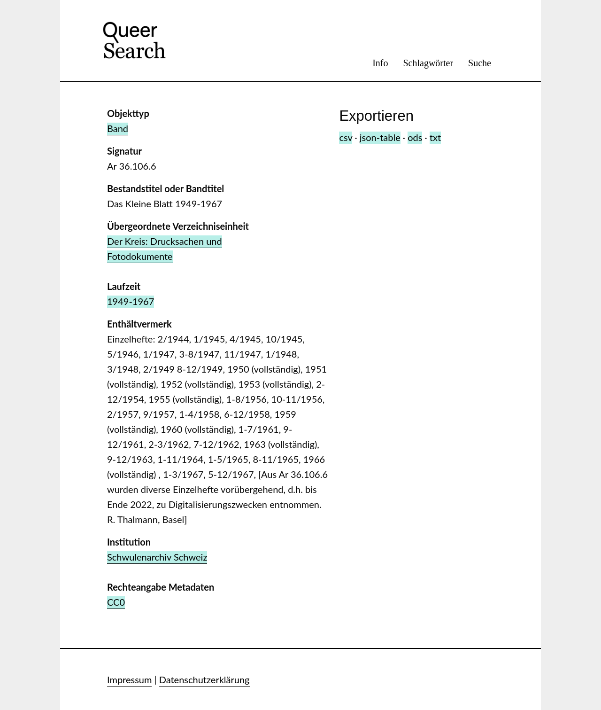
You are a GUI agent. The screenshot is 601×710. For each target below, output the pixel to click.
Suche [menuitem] (479, 63)
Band (117, 128)
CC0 (116, 602)
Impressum (129, 679)
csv (345, 137)
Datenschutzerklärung (204, 679)
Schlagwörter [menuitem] (428, 63)
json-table (380, 137)
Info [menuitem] (380, 63)
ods (415, 137)
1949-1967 (130, 301)
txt (435, 137)
